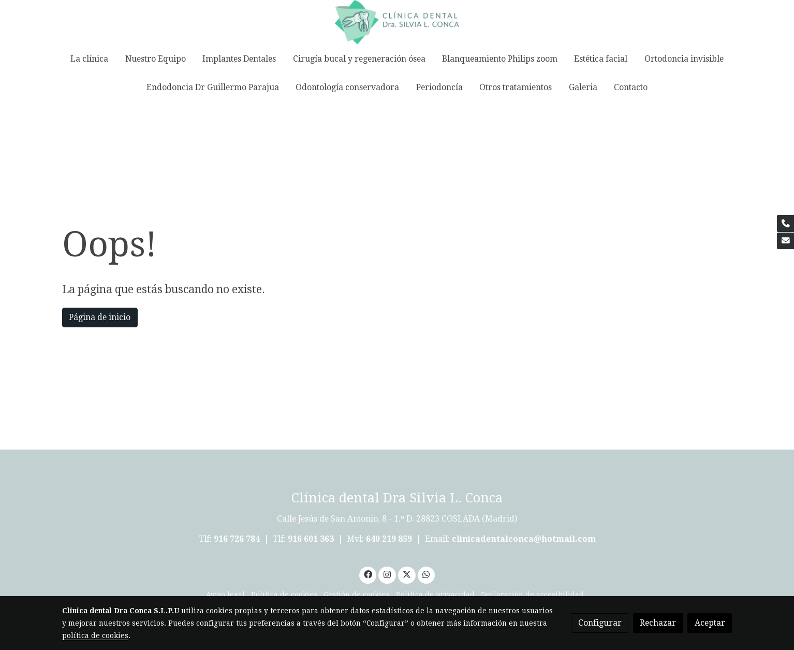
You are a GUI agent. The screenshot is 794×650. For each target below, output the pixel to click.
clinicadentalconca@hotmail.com (524, 539)
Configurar (600, 623)
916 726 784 (237, 539)
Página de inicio (99, 317)
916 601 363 (311, 539)
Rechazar (658, 623)
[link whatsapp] (426, 574)
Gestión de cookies (356, 594)
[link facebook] (367, 574)
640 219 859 (390, 539)
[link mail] (785, 241)
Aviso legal (225, 594)
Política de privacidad (435, 594)
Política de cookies (284, 594)
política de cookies (95, 635)
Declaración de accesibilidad (532, 594)
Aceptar (710, 623)
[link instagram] (387, 574)
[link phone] (785, 223)
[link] (397, 22)
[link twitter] (406, 574)
